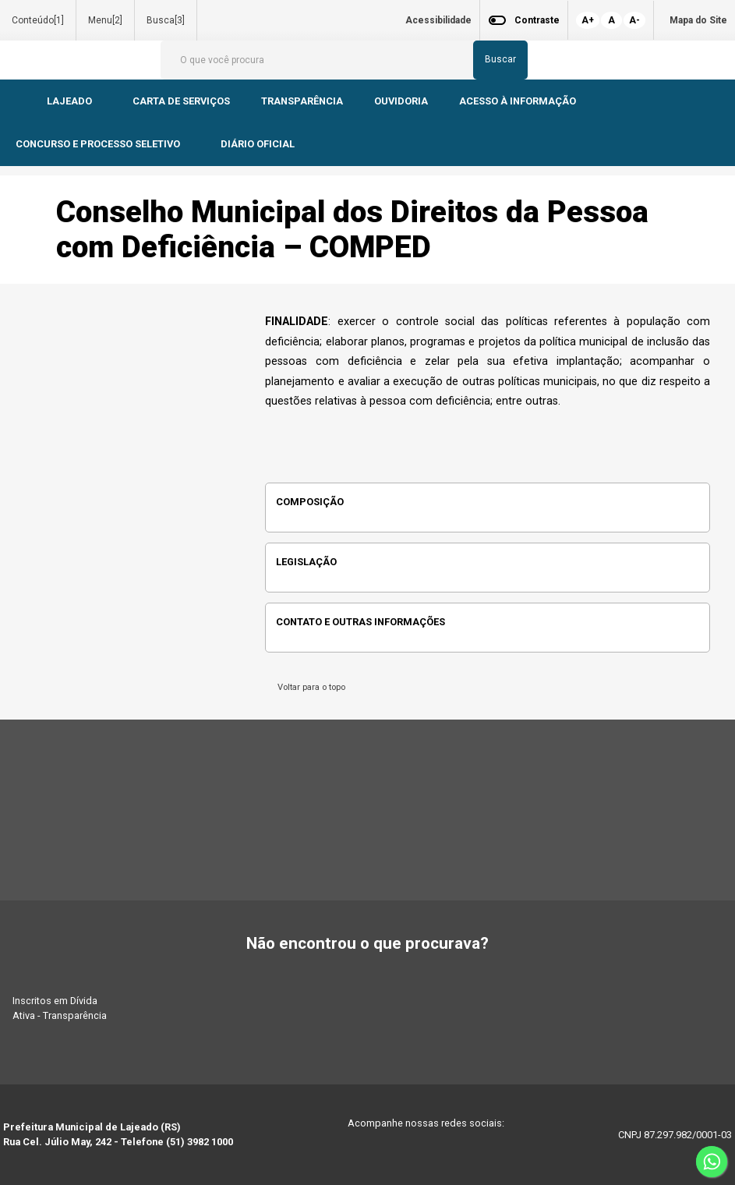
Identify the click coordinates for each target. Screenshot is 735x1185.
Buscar (500, 59)
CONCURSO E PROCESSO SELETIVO (99, 144)
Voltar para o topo (309, 687)
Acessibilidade (438, 20)
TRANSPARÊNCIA (302, 101)
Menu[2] (105, 20)
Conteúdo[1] (38, 20)
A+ (587, 20)
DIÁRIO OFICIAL (259, 144)
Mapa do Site (698, 20)
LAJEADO (70, 101)
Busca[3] (166, 20)
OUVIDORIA (401, 101)
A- (634, 20)
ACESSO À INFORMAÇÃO (517, 101)
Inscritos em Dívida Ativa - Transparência (59, 1008)
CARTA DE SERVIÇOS (181, 101)
